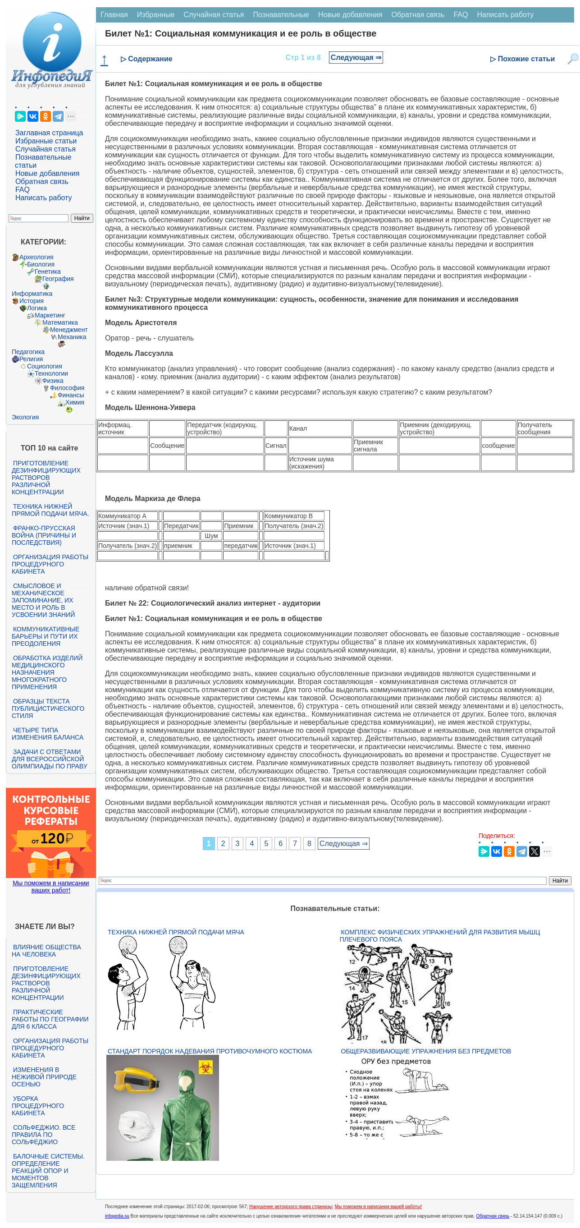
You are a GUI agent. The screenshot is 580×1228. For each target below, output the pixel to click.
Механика (72, 336)
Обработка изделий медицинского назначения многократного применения (47, 672)
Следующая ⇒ (356, 57)
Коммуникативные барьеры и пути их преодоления (45, 636)
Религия (31, 359)
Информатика (32, 293)
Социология (44, 366)
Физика (53, 380)
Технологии (51, 373)
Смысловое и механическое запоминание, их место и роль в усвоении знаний (43, 600)
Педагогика (28, 351)
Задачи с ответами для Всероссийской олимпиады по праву (49, 759)
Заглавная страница (49, 133)
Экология (25, 417)
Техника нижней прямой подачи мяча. (50, 510)
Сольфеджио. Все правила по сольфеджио (43, 1134)
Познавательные (281, 14)
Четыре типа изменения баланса (47, 734)
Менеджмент (69, 329)
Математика (60, 322)
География (58, 278)
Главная (114, 14)
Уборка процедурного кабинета (38, 1106)
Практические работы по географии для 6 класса (50, 1019)
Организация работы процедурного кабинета (50, 564)
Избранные (156, 14)
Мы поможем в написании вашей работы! (378, 1206)
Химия (74, 402)
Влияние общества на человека (46, 950)
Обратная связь (42, 181)
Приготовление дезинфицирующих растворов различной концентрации (46, 478)
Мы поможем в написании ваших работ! (51, 886)
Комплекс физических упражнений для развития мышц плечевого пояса (440, 936)
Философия (67, 387)
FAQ (22, 189)
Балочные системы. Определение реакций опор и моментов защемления (48, 1171)
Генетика (48, 271)
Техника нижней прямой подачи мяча (176, 932)
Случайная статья (45, 149)
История (31, 300)
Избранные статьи (46, 141)
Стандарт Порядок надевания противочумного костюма (210, 1051)
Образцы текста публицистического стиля (48, 708)
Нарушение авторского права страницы (290, 1206)
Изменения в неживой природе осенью (44, 1077)
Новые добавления (47, 173)
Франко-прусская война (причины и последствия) (44, 535)
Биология (41, 264)
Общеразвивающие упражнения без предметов (426, 1051)
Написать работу (43, 198)
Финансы (71, 395)
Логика (37, 308)
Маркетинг (50, 315)
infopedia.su (117, 1216)
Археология (36, 257)
